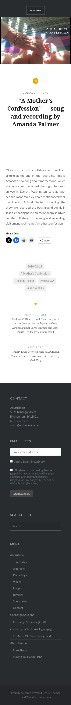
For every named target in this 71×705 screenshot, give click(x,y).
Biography (19, 568)
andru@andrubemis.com (24, 425)
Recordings (20, 575)
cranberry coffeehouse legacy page (31, 629)
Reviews (18, 594)
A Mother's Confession (35, 273)
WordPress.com (41, 697)
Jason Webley (35, 287)
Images (17, 588)
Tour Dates (20, 562)
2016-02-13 (35, 266)
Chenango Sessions (22, 614)
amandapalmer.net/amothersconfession (37, 223)
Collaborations (35, 92)
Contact (18, 607)
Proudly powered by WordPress (30, 692)
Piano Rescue (18, 643)
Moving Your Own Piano (27, 656)
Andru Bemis (18, 555)
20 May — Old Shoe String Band (32, 636)
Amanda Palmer (25, 280)
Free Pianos (20, 650)
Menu (37, 10)
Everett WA (47, 280)
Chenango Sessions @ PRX (29, 622)
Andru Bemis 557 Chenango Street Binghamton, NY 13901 (24, 412)
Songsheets (20, 601)
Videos (17, 581)
